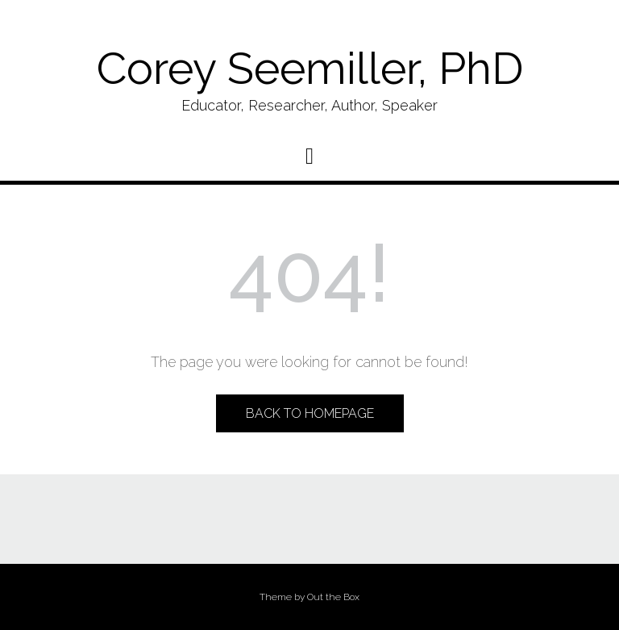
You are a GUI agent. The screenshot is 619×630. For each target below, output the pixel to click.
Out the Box (333, 597)
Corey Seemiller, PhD (310, 68)
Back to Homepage (310, 413)
